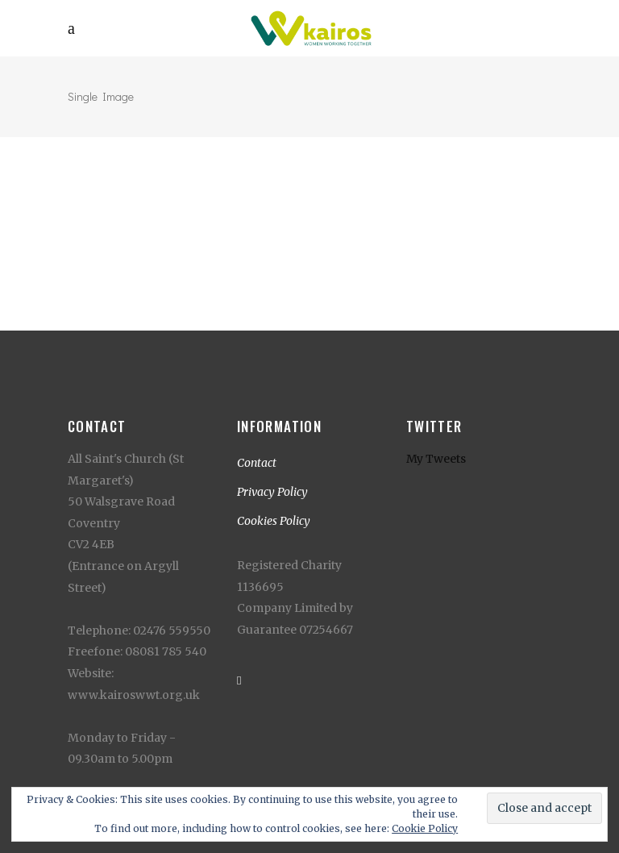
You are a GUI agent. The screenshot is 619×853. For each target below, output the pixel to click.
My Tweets (436, 458)
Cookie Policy (425, 828)
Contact (256, 463)
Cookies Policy (273, 521)
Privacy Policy (272, 492)
